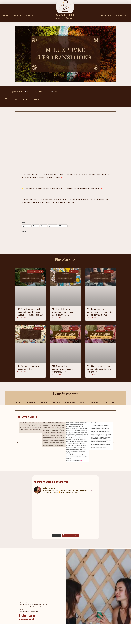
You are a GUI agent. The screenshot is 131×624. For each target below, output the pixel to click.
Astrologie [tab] (56, 402)
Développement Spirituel (33, 92)
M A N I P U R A (65, 15)
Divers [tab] (113, 402)
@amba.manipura (95, 188)
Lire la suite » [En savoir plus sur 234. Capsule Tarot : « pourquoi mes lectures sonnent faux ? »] (56, 374)
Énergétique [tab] (31, 402)
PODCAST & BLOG (106, 16)
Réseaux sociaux (45, 92)
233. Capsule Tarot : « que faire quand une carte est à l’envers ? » (99, 369)
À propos (5, 16)
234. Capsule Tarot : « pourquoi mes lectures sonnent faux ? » (62, 369)
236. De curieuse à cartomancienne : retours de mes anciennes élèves (99, 312)
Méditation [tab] (83, 402)
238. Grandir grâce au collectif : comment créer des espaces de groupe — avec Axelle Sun (30, 312)
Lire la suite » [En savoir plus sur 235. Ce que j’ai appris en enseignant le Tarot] (21, 371)
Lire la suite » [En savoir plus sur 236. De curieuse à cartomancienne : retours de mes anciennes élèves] (91, 317)
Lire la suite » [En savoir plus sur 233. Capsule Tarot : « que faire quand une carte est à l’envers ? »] (91, 374)
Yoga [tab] (105, 402)
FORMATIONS (29, 16)
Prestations (17, 16)
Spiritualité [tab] (19, 402)
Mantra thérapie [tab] (70, 402)
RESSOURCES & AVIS (121, 16)
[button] (17, 442)
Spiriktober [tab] (94, 402)
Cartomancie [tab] (44, 402)
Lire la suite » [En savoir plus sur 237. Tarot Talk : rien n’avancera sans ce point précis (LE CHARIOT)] (56, 317)
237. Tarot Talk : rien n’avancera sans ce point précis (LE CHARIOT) (63, 312)
